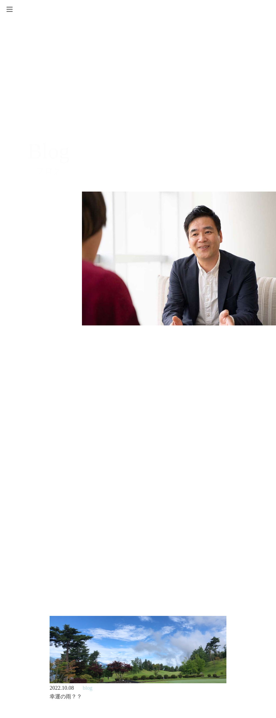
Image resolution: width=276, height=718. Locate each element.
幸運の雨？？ (66, 696)
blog (87, 688)
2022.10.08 (62, 688)
